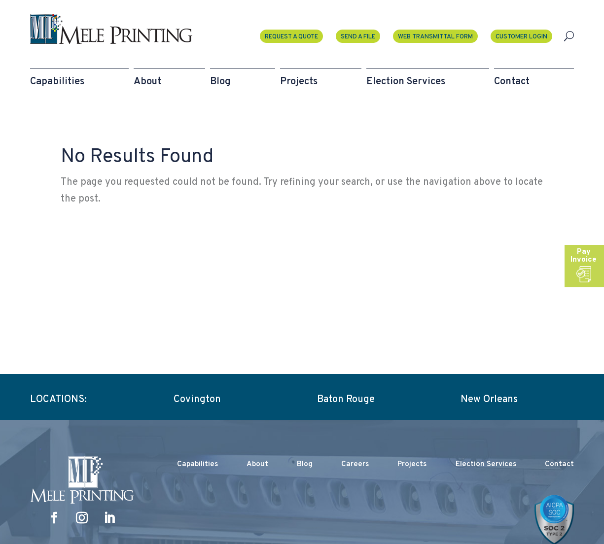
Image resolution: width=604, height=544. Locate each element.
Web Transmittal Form (435, 37)
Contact (559, 464)
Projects (411, 464)
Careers (355, 464)
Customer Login (521, 37)
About (257, 464)
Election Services (486, 464)
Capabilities (197, 464)
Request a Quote (291, 37)
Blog (305, 464)
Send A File (358, 37)
